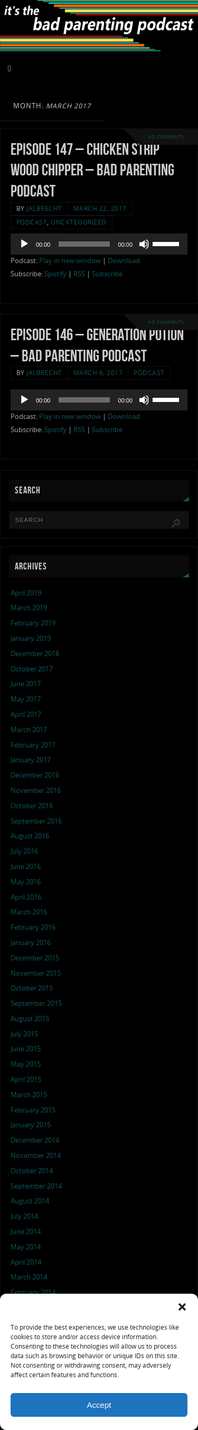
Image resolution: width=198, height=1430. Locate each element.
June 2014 (26, 1231)
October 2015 (32, 988)
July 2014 (24, 1216)
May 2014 (26, 1246)
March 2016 (29, 912)
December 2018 (35, 653)
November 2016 (36, 790)
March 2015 (29, 1094)
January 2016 (31, 942)
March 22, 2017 (100, 208)
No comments (166, 136)
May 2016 (26, 881)
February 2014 (33, 1292)
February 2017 (33, 745)
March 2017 (29, 729)
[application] (99, 244)
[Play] (24, 244)
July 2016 (24, 851)
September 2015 (36, 1003)
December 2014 (35, 1140)
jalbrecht (44, 208)
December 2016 (35, 775)
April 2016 (26, 897)
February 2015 (33, 1110)
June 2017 (26, 683)
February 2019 (33, 623)
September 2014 (36, 1186)
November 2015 (36, 973)
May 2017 (26, 699)
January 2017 (31, 759)
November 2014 (36, 1155)
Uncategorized (79, 222)
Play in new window (70, 260)
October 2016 (32, 805)
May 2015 (26, 1064)
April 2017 (26, 714)
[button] (182, 1307)
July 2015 (24, 1034)
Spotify (55, 273)
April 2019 (26, 592)
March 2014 (29, 1277)
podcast (32, 222)
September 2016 (36, 821)
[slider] (84, 244)
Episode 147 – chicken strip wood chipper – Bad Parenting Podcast (92, 170)
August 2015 (30, 1018)
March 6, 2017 (98, 372)
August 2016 (30, 835)
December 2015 (35, 958)
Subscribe (107, 273)
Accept (99, 1404)
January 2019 (31, 638)
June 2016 (26, 866)
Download (124, 260)
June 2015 (26, 1048)
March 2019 (29, 607)
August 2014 (30, 1201)
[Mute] (144, 244)
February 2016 (33, 927)
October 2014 (32, 1170)
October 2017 (32, 669)
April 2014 (26, 1262)
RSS (79, 273)
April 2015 (26, 1079)
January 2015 (31, 1124)
